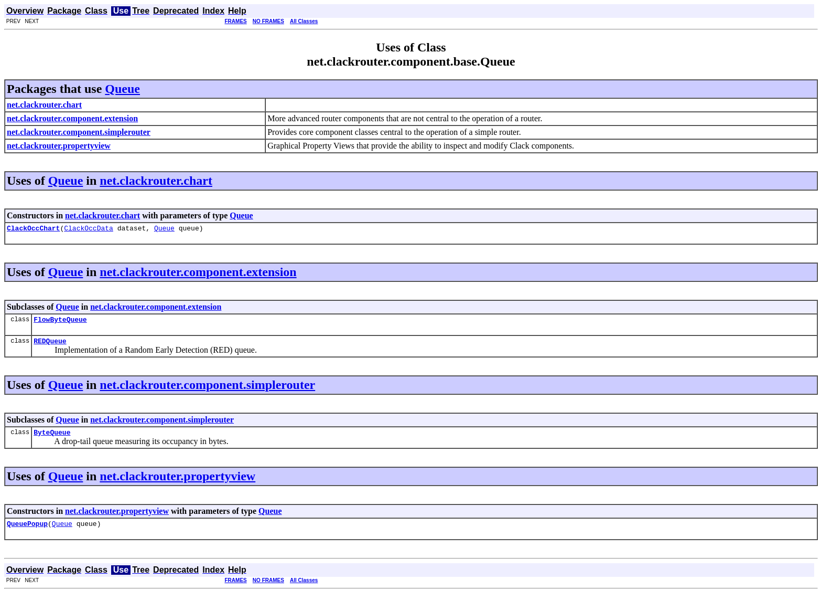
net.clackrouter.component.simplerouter (207, 389)
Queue (122, 89)
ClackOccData (88, 229)
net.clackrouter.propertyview (177, 482)
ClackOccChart (33, 229)
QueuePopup (27, 531)
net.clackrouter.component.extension (198, 273)
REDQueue (50, 345)
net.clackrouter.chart (156, 180)
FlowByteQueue (60, 322)
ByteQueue (52, 438)
